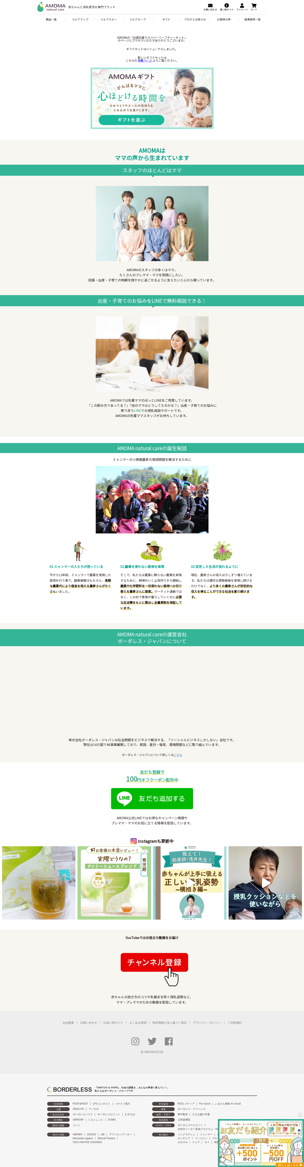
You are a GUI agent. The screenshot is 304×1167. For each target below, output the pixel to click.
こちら (178, 755)
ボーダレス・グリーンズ (192, 1109)
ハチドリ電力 (122, 1103)
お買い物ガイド (113, 1023)
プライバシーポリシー (207, 1023)
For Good (204, 1103)
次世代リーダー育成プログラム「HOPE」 (201, 1129)
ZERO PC (78, 1109)
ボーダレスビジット (108, 1114)
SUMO (112, 1119)
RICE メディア (186, 1103)
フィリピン (201, 1138)
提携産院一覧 (252, 19)
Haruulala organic (83, 1138)
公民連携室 (184, 1119)
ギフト (166, 19)
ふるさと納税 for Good (228, 1103)
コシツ (76, 1125)
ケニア (196, 1142)
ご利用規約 (234, 1023)
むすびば (130, 1114)
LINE (137, 410)
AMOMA (77, 1134)
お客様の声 (224, 19)
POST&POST (80, 1103)
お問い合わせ (88, 1023)
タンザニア (184, 1138)
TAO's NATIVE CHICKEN (87, 1142)
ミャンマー (206, 1134)
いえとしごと (96, 1119)
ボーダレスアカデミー (190, 1125)
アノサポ (94, 1109)
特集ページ (145, 60)
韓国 (216, 1142)
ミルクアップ (80, 19)
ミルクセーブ (138, 19)
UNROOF (78, 1119)
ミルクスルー (109, 19)
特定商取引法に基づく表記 (169, 1023)
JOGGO (91, 1134)
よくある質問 (137, 1023)
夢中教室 (183, 1114)
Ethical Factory (106, 1138)
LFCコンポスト (101, 1103)
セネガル (183, 1142)
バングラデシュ (186, 1134)
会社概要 (68, 1023)
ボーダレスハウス (83, 1114)
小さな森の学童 (201, 1114)
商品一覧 (51, 19)
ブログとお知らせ (195, 19)
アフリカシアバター (120, 1134)
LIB (103, 1134)
